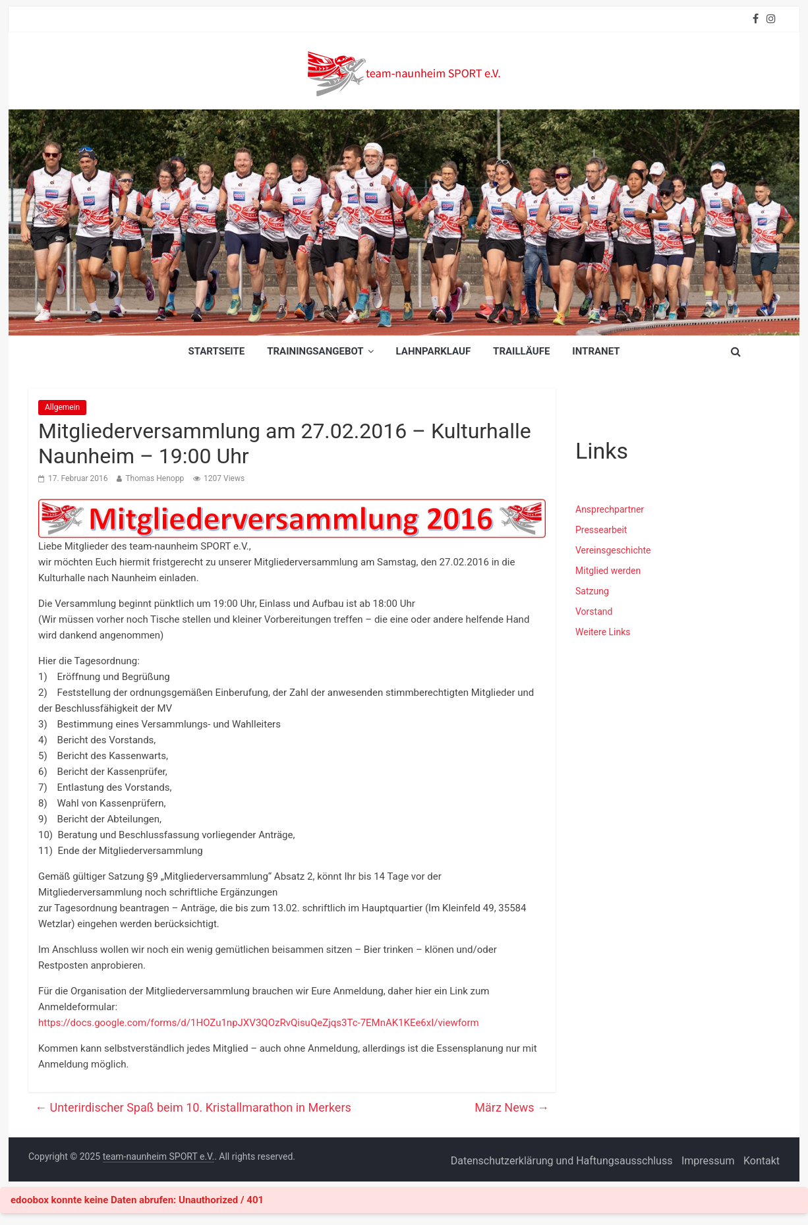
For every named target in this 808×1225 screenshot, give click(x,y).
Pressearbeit (601, 530)
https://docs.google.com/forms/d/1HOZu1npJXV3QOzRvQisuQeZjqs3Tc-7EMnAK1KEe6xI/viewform (258, 1023)
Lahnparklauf (433, 351)
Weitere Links (603, 632)
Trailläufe (521, 351)
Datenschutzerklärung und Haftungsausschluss (562, 1160)
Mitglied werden (608, 570)
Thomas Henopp (154, 478)
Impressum (708, 1160)
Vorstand (593, 611)
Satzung (592, 591)
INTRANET (596, 351)
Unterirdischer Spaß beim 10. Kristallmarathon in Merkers (193, 1107)
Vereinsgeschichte (612, 550)
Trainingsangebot (315, 351)
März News (512, 1107)
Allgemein (62, 407)
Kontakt (761, 1160)
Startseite (216, 351)
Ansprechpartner (609, 509)
